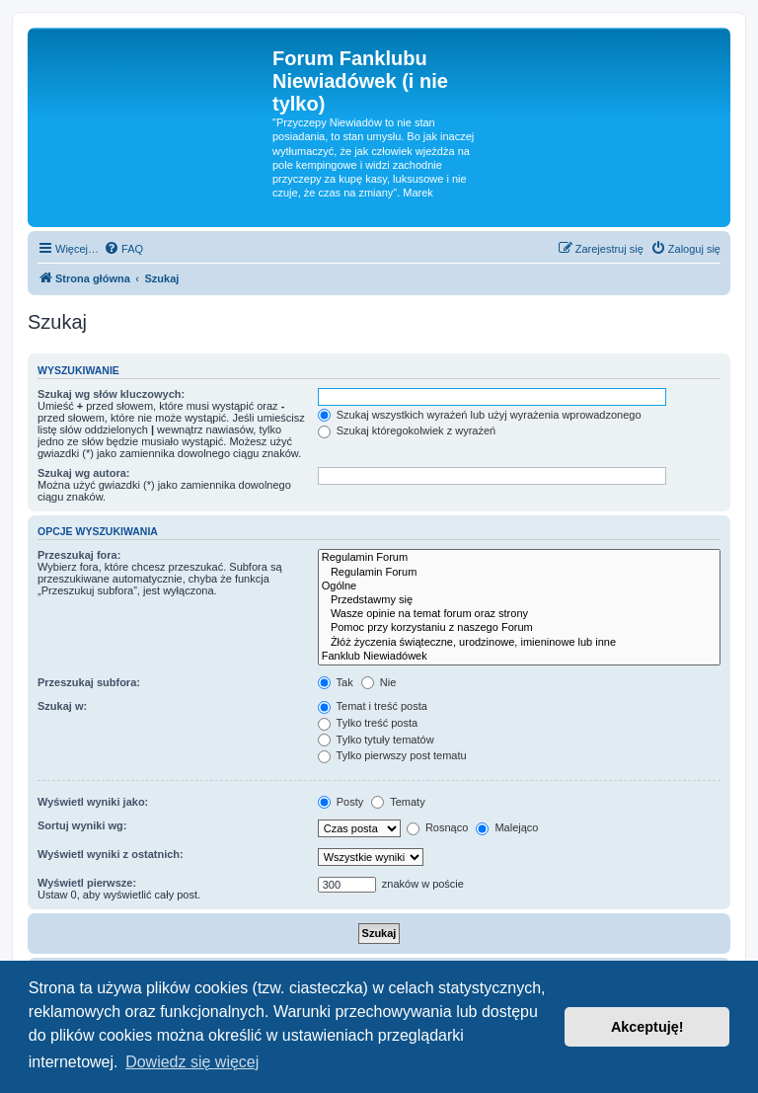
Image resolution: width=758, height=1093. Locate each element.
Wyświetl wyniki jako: (93, 802)
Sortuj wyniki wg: (82, 825)
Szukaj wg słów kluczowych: (111, 394)
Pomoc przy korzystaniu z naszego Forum (519, 628)
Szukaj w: (62, 706)
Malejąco (507, 827)
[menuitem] (123, 249)
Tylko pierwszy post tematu (392, 755)
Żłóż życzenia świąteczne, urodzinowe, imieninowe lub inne (519, 643)
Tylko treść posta (367, 723)
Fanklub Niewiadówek (519, 657)
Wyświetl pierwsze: (87, 883)
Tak (335, 682)
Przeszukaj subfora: (89, 682)
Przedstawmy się (519, 600)
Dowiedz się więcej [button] (192, 1062)
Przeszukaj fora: (79, 555)
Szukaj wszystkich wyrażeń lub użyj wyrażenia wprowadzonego (480, 415)
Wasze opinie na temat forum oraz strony (519, 614)
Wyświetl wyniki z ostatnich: (111, 854)
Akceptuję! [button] (647, 1027)
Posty (341, 802)
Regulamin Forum (519, 558)
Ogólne (519, 586)
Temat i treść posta (372, 706)
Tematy (397, 802)
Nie (379, 682)
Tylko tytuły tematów (376, 739)
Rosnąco (437, 827)
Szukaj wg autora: (84, 473)
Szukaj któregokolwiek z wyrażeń (406, 430)
